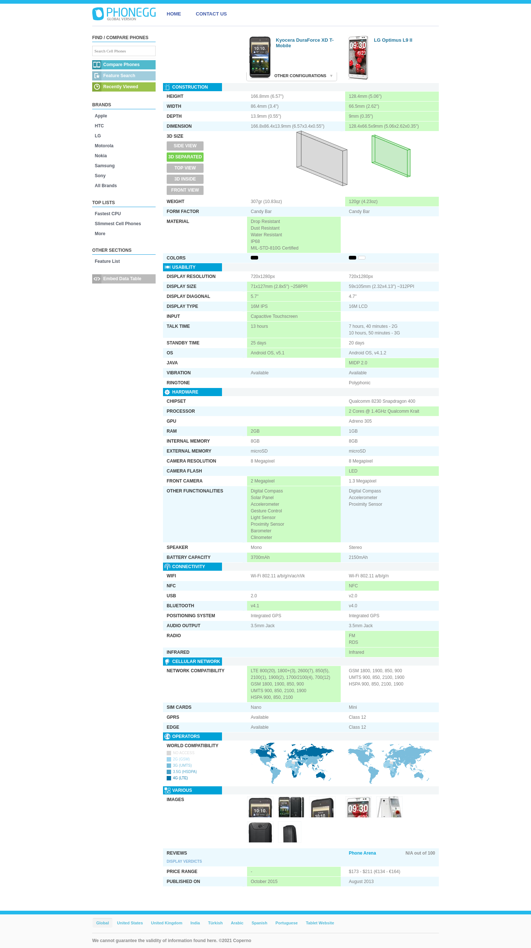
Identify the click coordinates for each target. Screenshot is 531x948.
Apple (101, 115)
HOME (174, 14)
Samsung (105, 165)
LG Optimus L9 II (393, 40)
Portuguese (286, 923)
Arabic (237, 923)
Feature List (107, 261)
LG (98, 135)
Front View (185, 190)
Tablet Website (320, 923)
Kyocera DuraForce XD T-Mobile (305, 42)
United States (130, 923)
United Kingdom (167, 923)
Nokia (101, 155)
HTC (99, 125)
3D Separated (185, 156)
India (195, 923)
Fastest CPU (108, 213)
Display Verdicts (184, 861)
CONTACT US (211, 14)
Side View (185, 145)
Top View (185, 168)
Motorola (104, 145)
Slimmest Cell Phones (118, 223)
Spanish (259, 923)
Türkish (215, 923)
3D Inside (185, 179)
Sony (100, 175)
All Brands (106, 185)
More (100, 233)
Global (102, 923)
